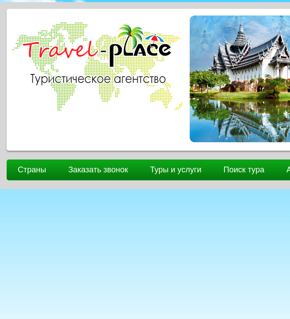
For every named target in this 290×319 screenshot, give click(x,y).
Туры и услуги (175, 169)
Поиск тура (244, 169)
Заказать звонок (98, 169)
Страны (32, 169)
